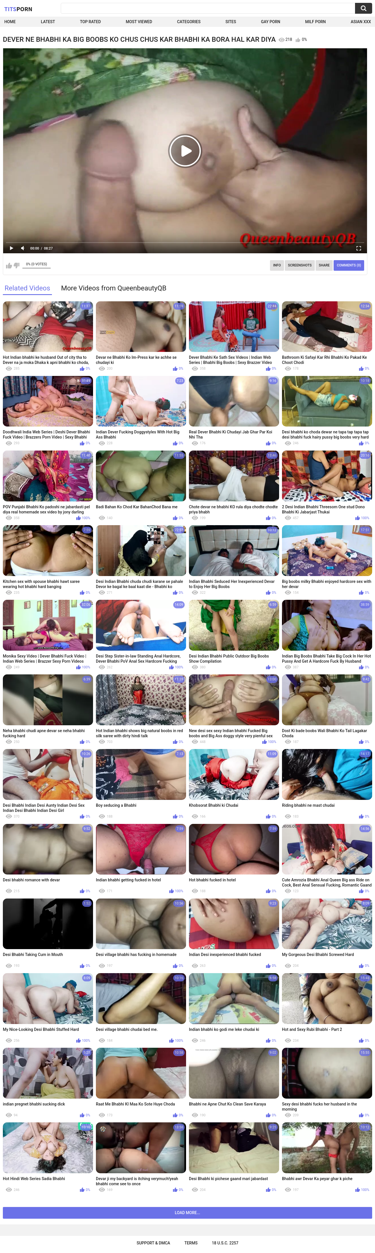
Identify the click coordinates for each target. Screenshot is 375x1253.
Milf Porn (315, 21)
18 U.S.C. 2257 (225, 1243)
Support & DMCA (153, 1243)
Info (277, 265)
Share (324, 265)
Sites (230, 21)
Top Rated (90, 21)
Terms (190, 1243)
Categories (188, 21)
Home (10, 21)
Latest (48, 21)
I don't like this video (16, 265)
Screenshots (300, 265)
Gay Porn (270, 21)
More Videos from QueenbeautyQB (113, 288)
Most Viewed (139, 21)
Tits (18, 9)
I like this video (9, 265)
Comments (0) (349, 265)
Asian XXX (361, 21)
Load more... (187, 1212)
